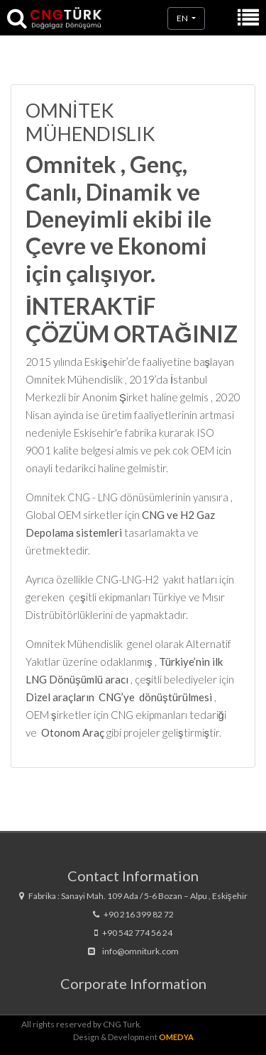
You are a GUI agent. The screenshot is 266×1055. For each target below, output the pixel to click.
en (183, 18)
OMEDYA (176, 1037)
